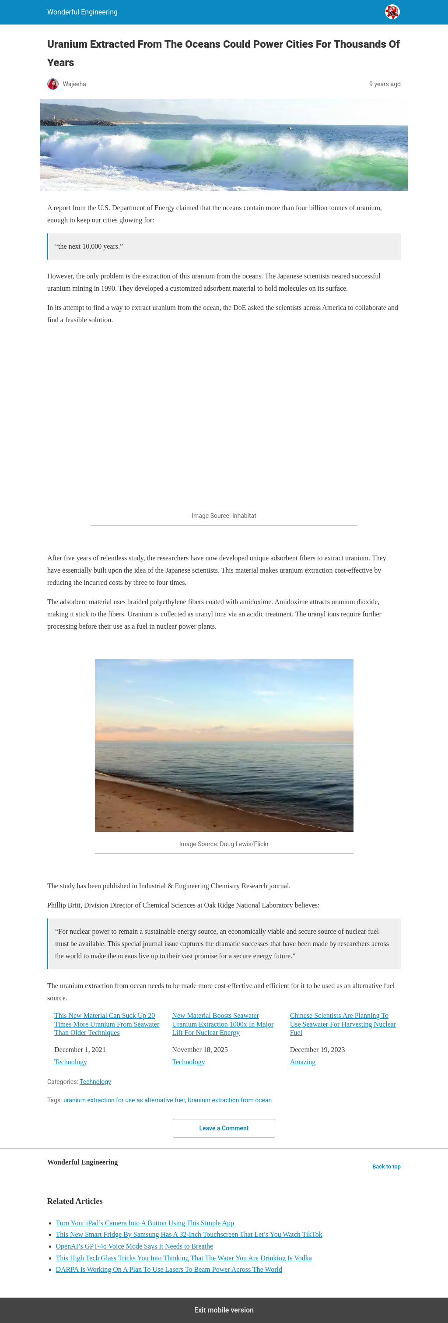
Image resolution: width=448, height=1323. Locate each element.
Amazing (303, 1062)
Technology (70, 1062)
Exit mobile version (224, 1310)
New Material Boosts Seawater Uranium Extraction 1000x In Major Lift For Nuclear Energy (222, 1024)
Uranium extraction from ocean (230, 1100)
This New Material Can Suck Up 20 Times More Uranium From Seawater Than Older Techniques (106, 1024)
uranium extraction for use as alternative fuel (124, 1100)
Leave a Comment (224, 1128)
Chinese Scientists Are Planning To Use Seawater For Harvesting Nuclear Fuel (343, 1024)
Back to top (386, 1166)
